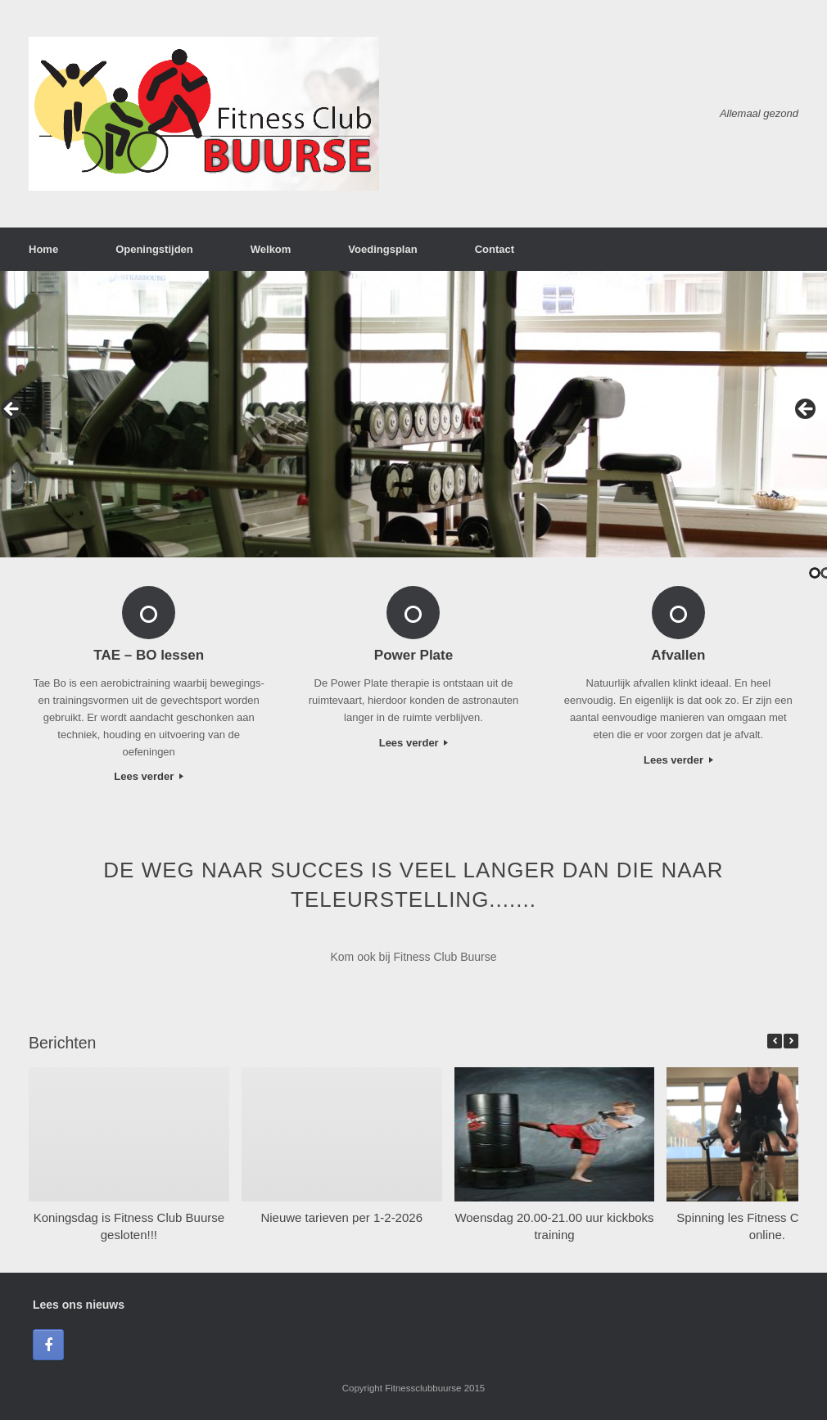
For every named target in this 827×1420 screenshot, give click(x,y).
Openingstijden (154, 249)
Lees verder (148, 776)
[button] (791, 1041)
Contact (494, 249)
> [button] (806, 410)
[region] (413, 414)
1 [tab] (814, 573)
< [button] (12, 410)
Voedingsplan (382, 249)
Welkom (271, 249)
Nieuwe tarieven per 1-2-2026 (341, 1217)
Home (43, 249)
